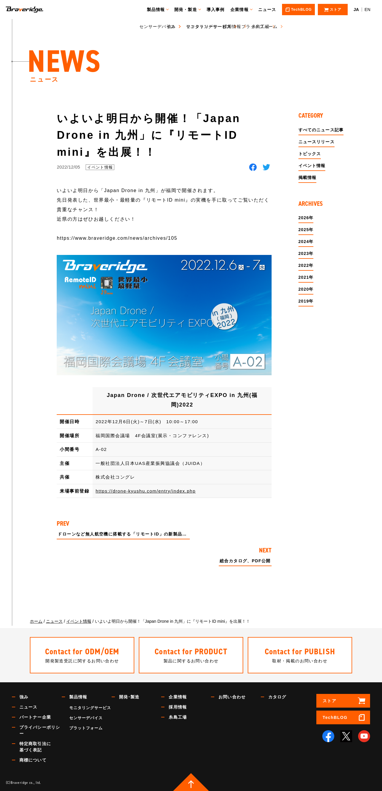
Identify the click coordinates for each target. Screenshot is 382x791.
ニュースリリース (316, 141)
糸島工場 (178, 717)
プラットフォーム (86, 728)
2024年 (306, 241)
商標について (33, 760)
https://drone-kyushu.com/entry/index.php (145, 490)
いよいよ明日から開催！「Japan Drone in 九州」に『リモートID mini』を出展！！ (149, 135)
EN (367, 9)
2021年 (306, 277)
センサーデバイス (86, 718)
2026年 (306, 217)
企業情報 (242, 9)
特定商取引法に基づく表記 (35, 746)
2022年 (306, 265)
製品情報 (158, 9)
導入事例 (218, 9)
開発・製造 (188, 9)
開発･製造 (129, 697)
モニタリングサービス (90, 708)
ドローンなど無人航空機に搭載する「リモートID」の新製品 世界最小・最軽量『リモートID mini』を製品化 (124, 534)
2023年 (306, 253)
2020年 (306, 289)
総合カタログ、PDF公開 (245, 561)
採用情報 (178, 707)
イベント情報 (100, 167)
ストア (329, 700)
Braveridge (34, 9)
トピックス (309, 153)
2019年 (306, 301)
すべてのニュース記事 (321, 129)
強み (23, 697)
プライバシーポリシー (39, 730)
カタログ (277, 697)
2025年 (306, 229)
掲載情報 (307, 177)
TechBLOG (335, 717)
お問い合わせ (232, 697)
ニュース (270, 9)
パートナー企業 (35, 717)
